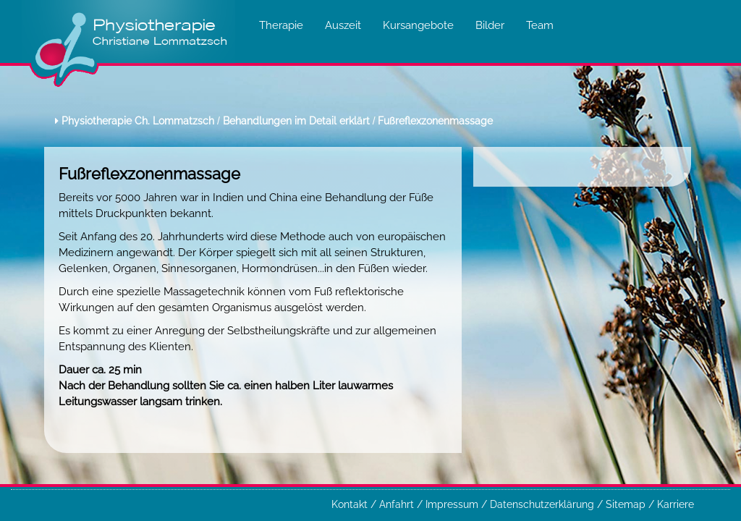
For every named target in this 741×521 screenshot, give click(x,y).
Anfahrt (398, 504)
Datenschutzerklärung (543, 504)
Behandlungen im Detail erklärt (296, 121)
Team (540, 25)
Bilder (489, 25)
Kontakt (350, 504)
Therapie (281, 25)
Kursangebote (418, 25)
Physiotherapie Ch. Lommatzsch (138, 121)
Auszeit (343, 25)
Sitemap (627, 504)
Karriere (675, 504)
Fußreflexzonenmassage (435, 121)
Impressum (453, 504)
